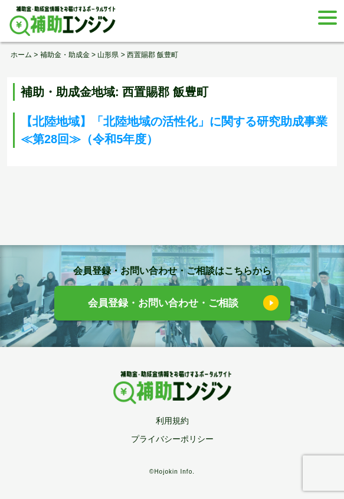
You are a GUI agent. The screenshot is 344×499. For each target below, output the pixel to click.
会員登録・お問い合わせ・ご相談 (163, 303)
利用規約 (172, 420)
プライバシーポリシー (172, 439)
